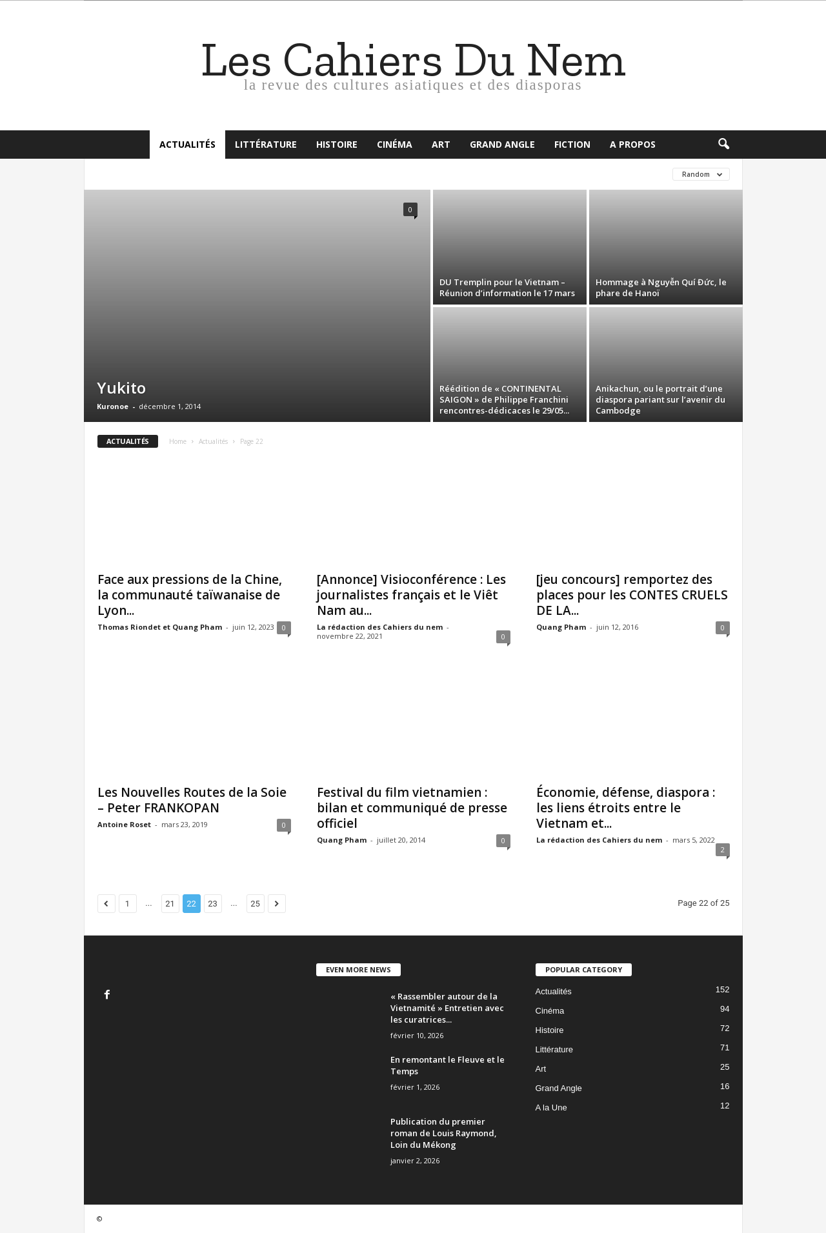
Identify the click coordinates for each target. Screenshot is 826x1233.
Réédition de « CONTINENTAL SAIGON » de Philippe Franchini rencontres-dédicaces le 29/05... (504, 399)
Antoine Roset (124, 824)
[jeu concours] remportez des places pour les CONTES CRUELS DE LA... (632, 595)
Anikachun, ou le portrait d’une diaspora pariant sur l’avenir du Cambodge (660, 399)
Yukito (121, 387)
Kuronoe (112, 406)
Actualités (187, 144)
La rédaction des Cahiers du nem (380, 627)
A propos (633, 144)
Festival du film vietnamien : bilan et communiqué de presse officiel (412, 808)
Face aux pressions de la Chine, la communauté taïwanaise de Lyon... (189, 595)
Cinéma (394, 144)
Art (441, 144)
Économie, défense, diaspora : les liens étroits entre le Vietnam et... (625, 808)
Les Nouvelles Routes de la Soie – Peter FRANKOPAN (192, 800)
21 (170, 903)
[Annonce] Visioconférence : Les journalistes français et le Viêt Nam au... (411, 595)
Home (177, 441)
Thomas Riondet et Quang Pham (159, 627)
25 (255, 903)
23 (212, 903)
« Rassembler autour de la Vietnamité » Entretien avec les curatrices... (447, 1007)
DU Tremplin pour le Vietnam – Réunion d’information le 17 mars (507, 287)
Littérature (266, 144)
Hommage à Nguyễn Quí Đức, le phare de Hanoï (661, 287)
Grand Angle (502, 144)
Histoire (337, 144)
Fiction (572, 144)
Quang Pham (561, 627)
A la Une (551, 1107)
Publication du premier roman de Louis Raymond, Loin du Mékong (443, 1133)
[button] (723, 144)
